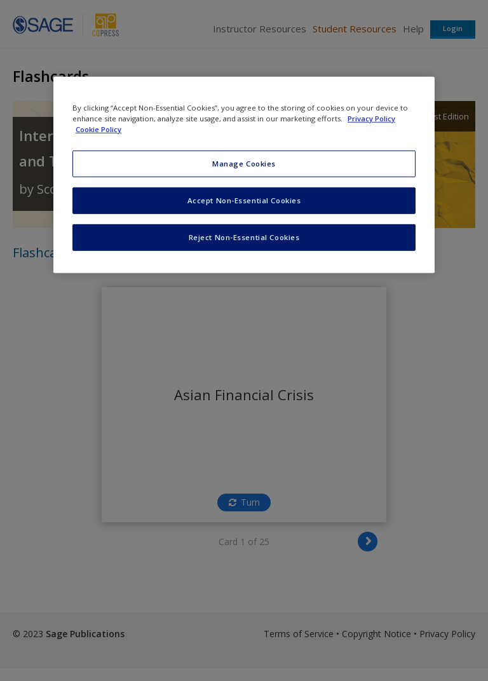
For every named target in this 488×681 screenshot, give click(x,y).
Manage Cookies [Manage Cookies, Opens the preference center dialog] (244, 163)
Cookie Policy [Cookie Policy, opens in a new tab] (98, 129)
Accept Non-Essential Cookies (244, 200)
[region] (244, 175)
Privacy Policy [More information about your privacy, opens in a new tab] (371, 118)
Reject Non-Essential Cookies (244, 237)
